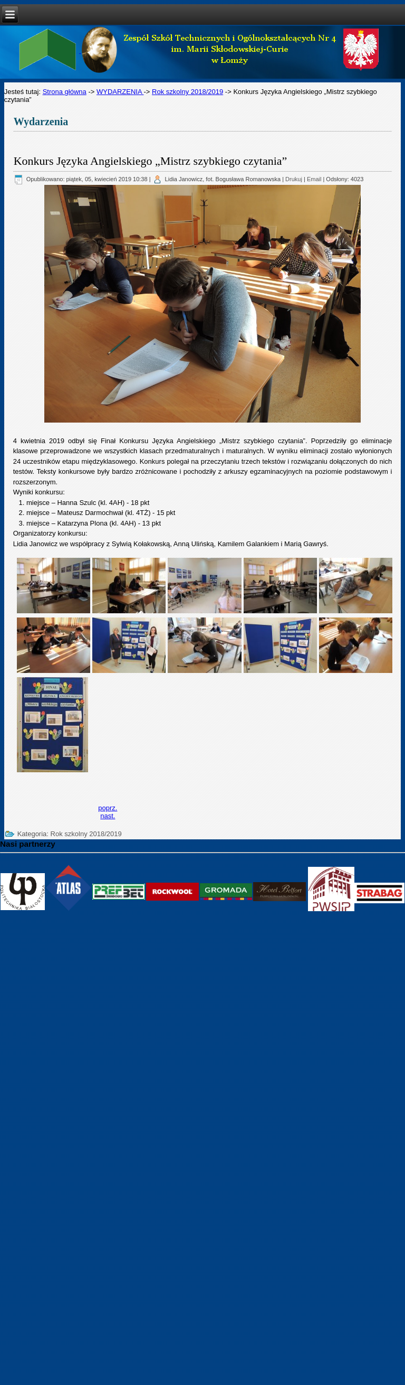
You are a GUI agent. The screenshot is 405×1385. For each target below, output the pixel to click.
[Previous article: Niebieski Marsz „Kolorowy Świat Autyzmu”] (107, 808)
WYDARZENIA (120, 92)
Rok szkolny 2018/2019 (187, 92)
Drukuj (293, 179)
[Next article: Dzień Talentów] (107, 816)
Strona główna (64, 92)
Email (314, 179)
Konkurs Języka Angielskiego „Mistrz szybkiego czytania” (150, 160)
